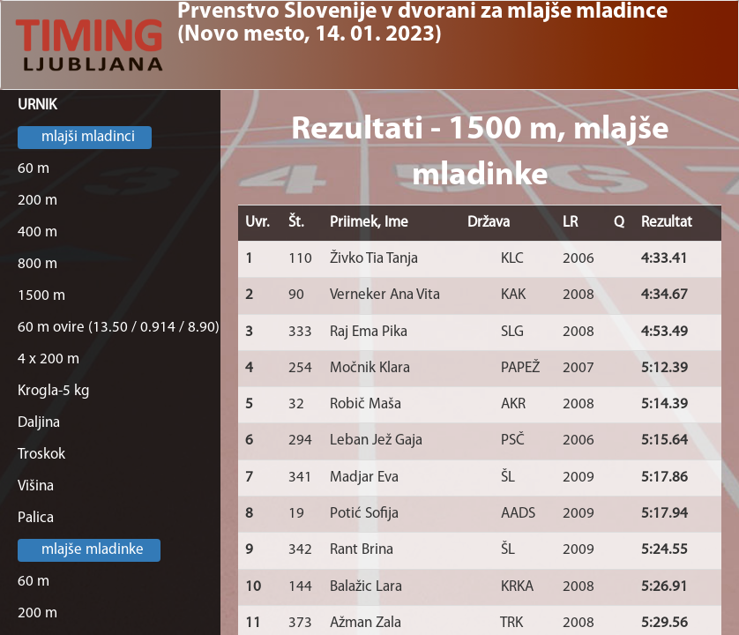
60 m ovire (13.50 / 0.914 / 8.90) (119, 327)
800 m (37, 264)
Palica (36, 518)
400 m (37, 232)
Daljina (39, 422)
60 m (33, 168)
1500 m (41, 295)
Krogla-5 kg (54, 391)
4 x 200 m (48, 359)
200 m (37, 200)
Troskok (41, 454)
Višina (36, 486)
